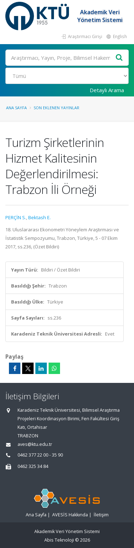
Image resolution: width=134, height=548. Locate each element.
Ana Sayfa (16, 107)
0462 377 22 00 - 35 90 (40, 455)
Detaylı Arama (107, 90)
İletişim (101, 515)
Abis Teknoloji (59, 540)
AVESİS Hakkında (70, 515)
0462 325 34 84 (33, 466)
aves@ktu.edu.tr (35, 444)
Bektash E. (39, 217)
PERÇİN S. (15, 217)
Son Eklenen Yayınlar (56, 107)
